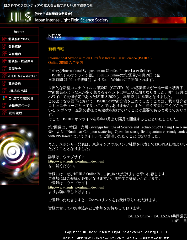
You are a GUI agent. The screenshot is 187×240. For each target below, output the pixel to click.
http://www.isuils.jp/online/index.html (76, 161)
